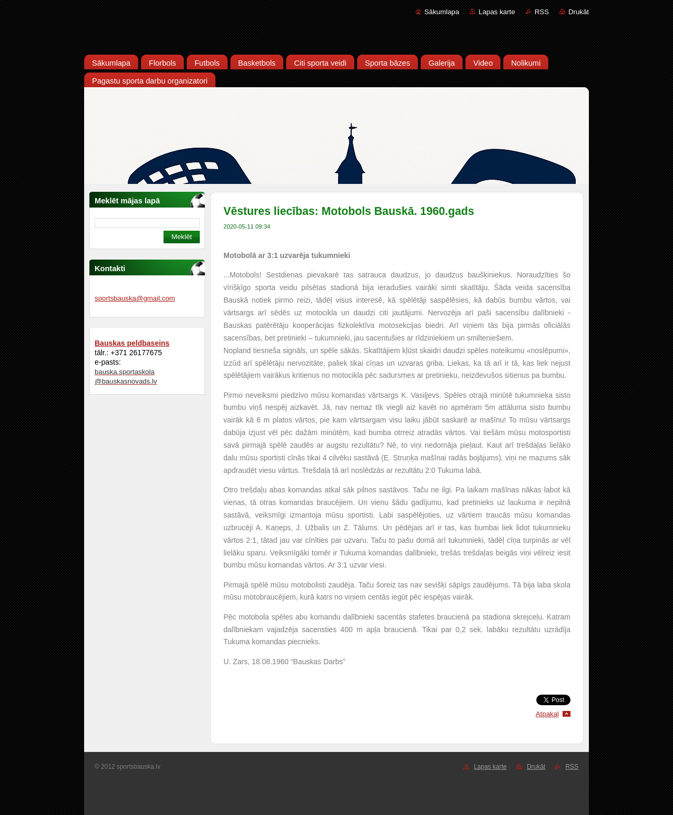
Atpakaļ (547, 714)
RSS (542, 12)
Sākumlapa (441, 12)
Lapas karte (496, 12)
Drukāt (578, 12)
